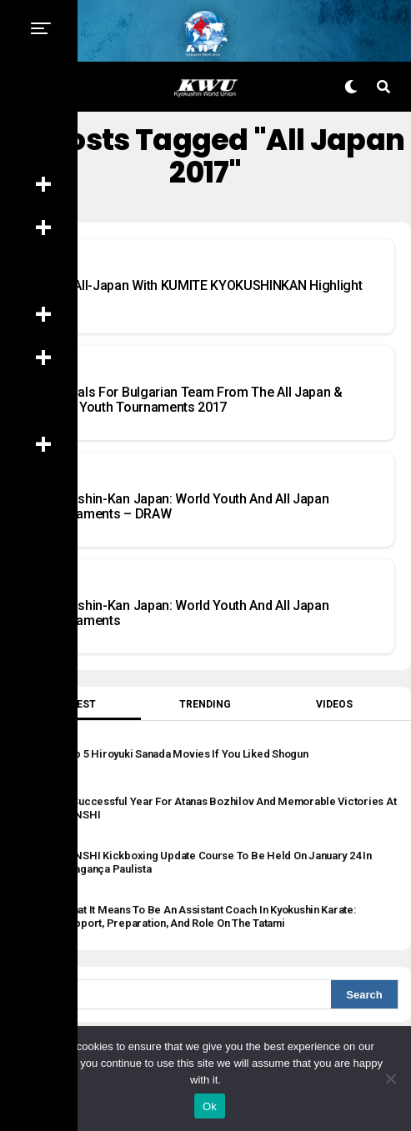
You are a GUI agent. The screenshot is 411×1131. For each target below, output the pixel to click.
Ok (210, 1106)
